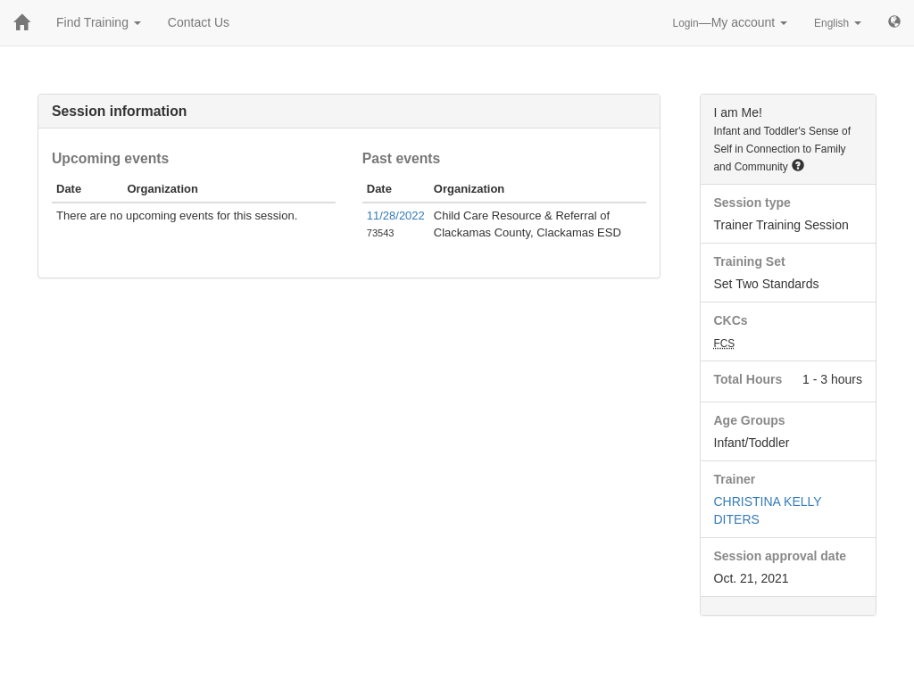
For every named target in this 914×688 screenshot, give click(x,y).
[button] (798, 165)
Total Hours (748, 379)
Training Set (749, 261)
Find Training (98, 22)
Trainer (735, 479)
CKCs (731, 320)
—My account (730, 22)
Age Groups (749, 420)
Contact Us (198, 22)
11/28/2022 (396, 215)
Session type (752, 202)
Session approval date (780, 556)
